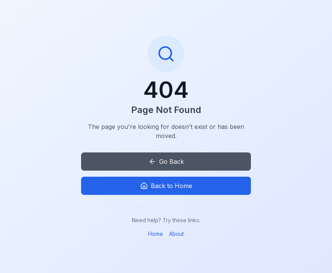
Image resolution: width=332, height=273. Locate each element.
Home (155, 234)
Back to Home (166, 186)
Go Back (166, 161)
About (176, 234)
